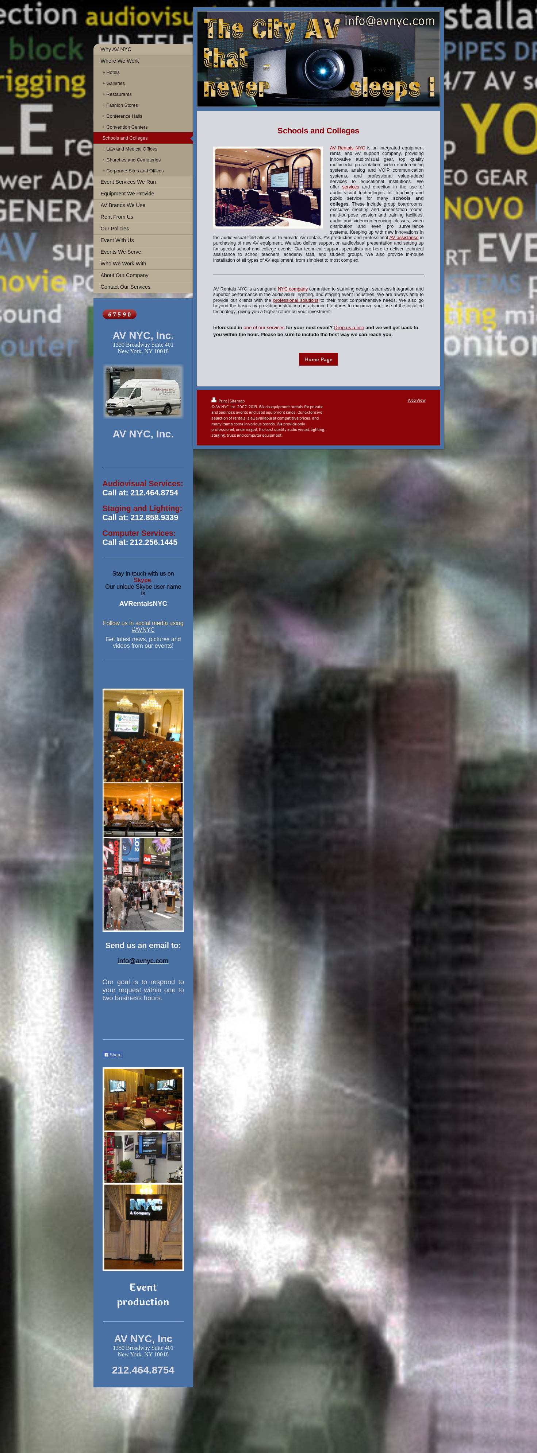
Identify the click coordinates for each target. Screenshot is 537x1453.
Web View (417, 400)
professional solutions (295, 300)
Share (113, 1054)
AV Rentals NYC (347, 148)
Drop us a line (349, 327)
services (350, 187)
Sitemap (237, 400)
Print (219, 400)
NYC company (293, 289)
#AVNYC (143, 630)
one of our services (264, 327)
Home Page (318, 359)
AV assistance (404, 237)
